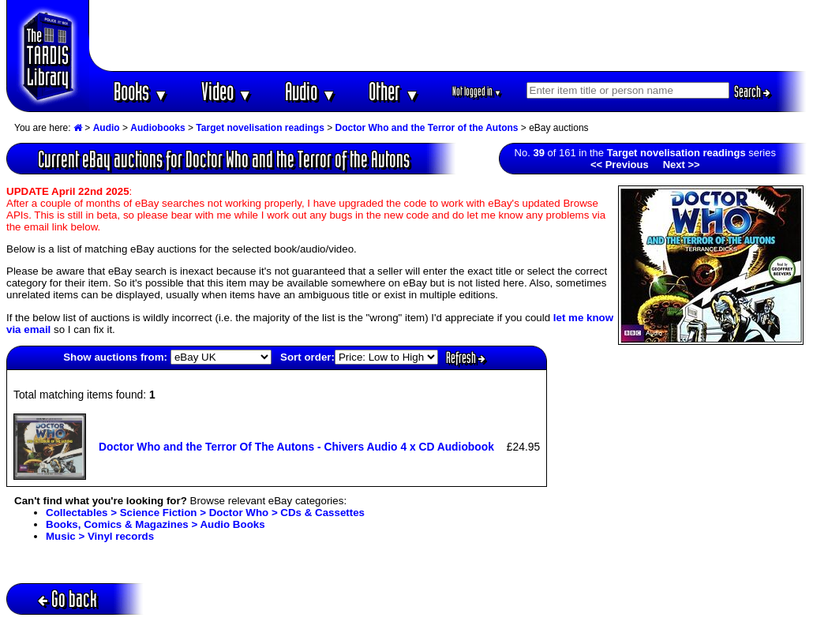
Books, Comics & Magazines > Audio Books (155, 524)
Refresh (465, 357)
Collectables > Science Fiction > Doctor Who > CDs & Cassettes (205, 512)
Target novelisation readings (260, 127)
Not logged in (477, 91)
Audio (310, 91)
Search (752, 91)
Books (141, 91)
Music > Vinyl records (100, 536)
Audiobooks (157, 127)
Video (227, 91)
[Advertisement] (448, 35)
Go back (67, 598)
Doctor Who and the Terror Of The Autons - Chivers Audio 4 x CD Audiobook (296, 446)
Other (394, 91)
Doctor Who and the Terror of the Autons (427, 127)
